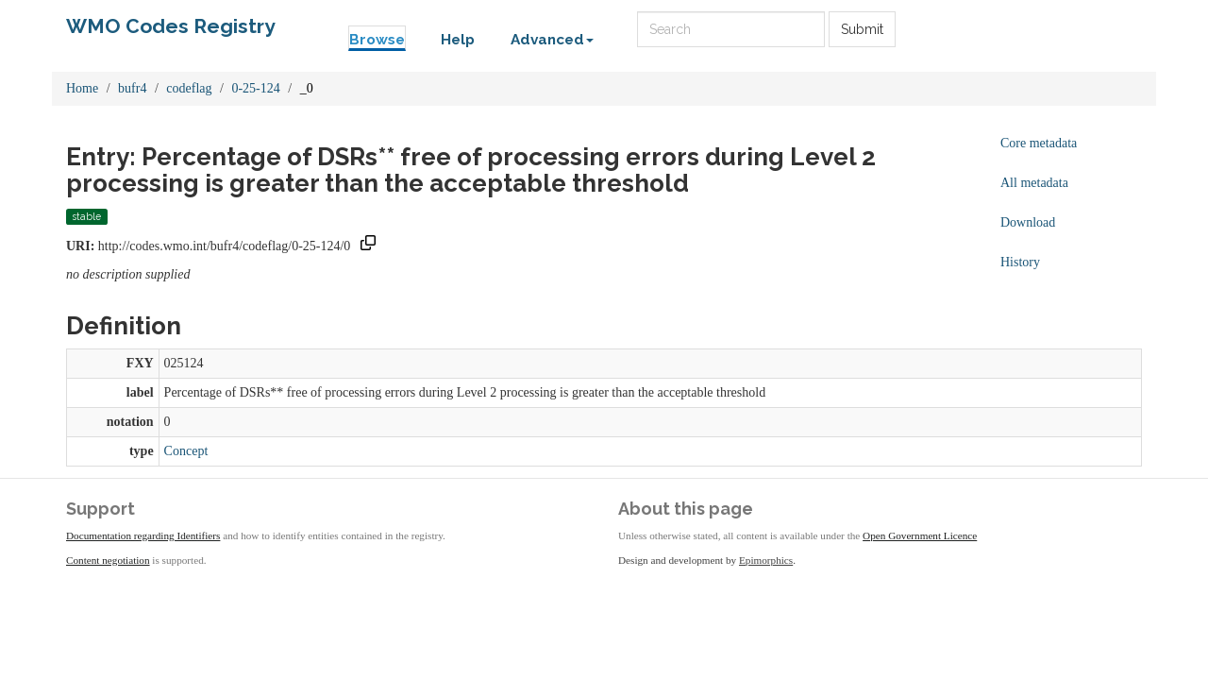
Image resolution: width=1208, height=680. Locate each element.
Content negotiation (108, 560)
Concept (186, 451)
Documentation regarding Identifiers (143, 535)
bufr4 (132, 88)
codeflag (188, 88)
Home (82, 88)
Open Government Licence (920, 535)
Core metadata (1038, 143)
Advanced (552, 39)
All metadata (1034, 183)
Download (1027, 222)
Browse (377, 39)
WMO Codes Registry (171, 26)
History (1020, 262)
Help (458, 39)
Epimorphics (766, 560)
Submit (862, 29)
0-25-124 (255, 88)
